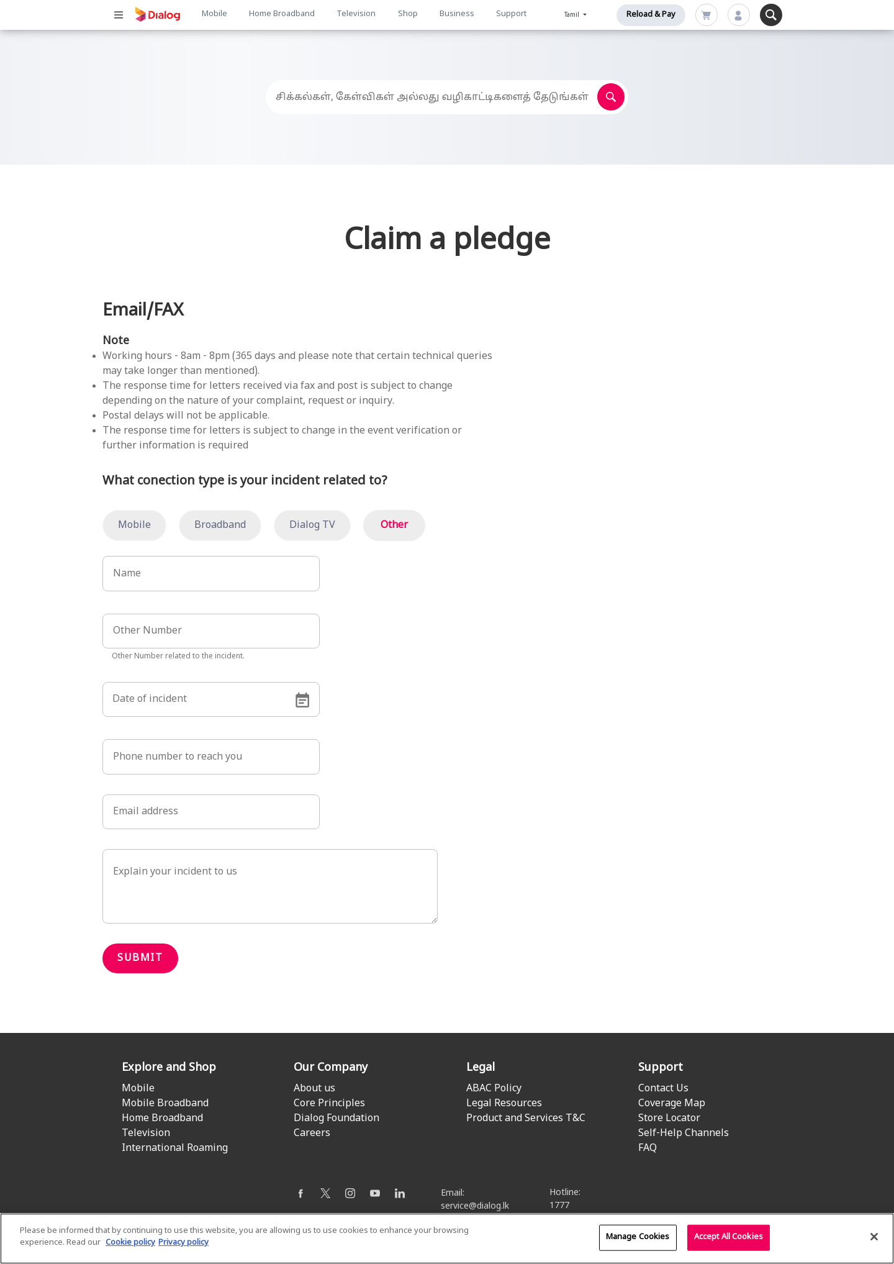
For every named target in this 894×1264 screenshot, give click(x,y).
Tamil (572, 15)
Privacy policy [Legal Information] (183, 1244)
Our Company (331, 1068)
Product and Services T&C (525, 1118)
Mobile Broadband (165, 1104)
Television (356, 14)
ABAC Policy (494, 1089)
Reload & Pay (650, 15)
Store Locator (669, 1118)
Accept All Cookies (728, 1238)
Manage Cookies (638, 1238)
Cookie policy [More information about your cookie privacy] (130, 1244)
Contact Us (663, 1089)
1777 (559, 1206)
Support (511, 14)
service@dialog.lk (475, 1206)
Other (394, 525)
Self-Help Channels (683, 1133)
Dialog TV (312, 525)
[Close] (874, 1237)
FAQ (647, 1148)
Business (457, 14)
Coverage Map (671, 1104)
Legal (480, 1068)
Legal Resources (504, 1104)
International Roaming (175, 1148)
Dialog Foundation (336, 1118)
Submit (140, 958)
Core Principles (329, 1104)
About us (314, 1089)
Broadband (220, 525)
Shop (408, 14)
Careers (312, 1133)
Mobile (214, 14)
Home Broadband (282, 14)
